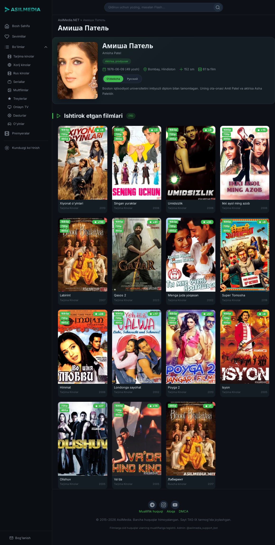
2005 (264, 392)
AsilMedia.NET (68, 20)
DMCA (183, 511)
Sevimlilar (15, 36)
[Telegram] (152, 505)
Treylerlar (17, 99)
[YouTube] (175, 505)
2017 (210, 484)
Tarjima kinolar (21, 56)
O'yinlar (16, 124)
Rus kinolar (18, 73)
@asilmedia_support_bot (202, 528)
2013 (102, 208)
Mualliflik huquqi (151, 511)
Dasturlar (17, 116)
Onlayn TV (18, 107)
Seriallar (16, 82)
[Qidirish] (217, 7)
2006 (156, 208)
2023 (156, 300)
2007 (102, 300)
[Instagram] (163, 505)
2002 (210, 300)
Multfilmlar (18, 90)
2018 (264, 300)
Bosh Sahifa (17, 26)
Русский (132, 79)
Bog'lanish (20, 538)
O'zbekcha (113, 79)
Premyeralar (17, 133)
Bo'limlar (26, 47)
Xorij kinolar (19, 65)
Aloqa (171, 511)
